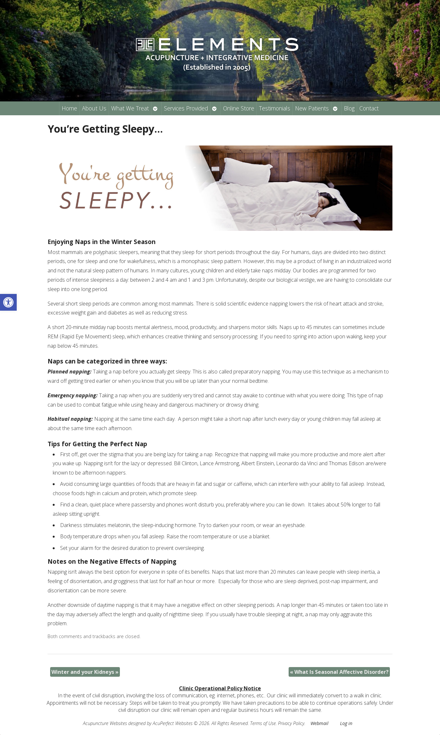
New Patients (312, 108)
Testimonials (274, 108)
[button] (8, 302)
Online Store (238, 108)
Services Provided (186, 108)
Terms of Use (263, 723)
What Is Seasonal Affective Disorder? (339, 671)
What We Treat (130, 108)
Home (69, 108)
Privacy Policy (291, 723)
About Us (94, 108)
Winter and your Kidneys (85, 671)
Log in (346, 723)
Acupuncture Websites (105, 723)
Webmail (319, 723)
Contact (369, 108)
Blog (349, 108)
